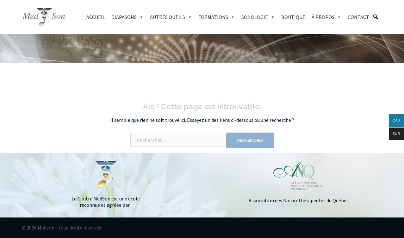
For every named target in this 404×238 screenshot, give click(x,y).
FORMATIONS (216, 17)
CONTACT (358, 17)
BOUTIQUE (293, 17)
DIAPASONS (127, 17)
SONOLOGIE (258, 17)
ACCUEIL (95, 17)
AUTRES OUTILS (171, 17)
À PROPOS (326, 17)
